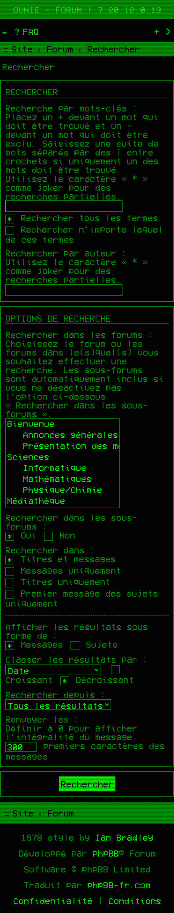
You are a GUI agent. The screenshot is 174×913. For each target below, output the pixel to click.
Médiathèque (62, 501)
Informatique (62, 468)
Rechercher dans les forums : (79, 334)
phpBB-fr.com (119, 885)
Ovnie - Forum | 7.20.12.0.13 (87, 10)
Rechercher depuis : (55, 694)
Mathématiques (62, 479)
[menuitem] (25, 31)
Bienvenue (62, 424)
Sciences (62, 457)
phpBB (106, 853)
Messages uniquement (63, 570)
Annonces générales (62, 435)
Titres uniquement (58, 582)
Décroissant (97, 679)
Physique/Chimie (62, 490)
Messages (34, 644)
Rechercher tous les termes (81, 218)
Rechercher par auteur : (66, 253)
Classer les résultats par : (76, 659)
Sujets (94, 644)
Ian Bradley (124, 837)
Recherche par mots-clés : (71, 108)
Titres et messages (60, 559)
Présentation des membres (62, 446)
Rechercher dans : (50, 550)
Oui (21, 535)
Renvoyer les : (42, 719)
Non (59, 535)
